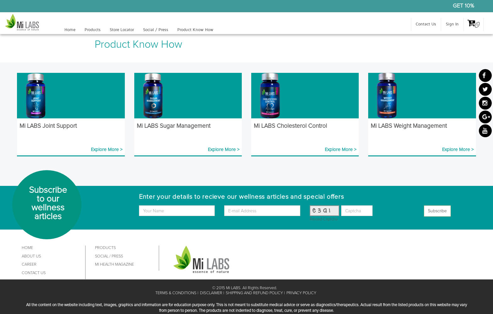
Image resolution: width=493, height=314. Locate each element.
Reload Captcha (324, 219)
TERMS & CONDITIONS (176, 293)
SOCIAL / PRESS (109, 256)
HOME (27, 248)
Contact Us (426, 24)
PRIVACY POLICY (301, 293)
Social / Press (155, 30)
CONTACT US (34, 273)
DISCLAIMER (211, 293)
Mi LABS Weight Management (409, 126)
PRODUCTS (105, 248)
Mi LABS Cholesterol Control (290, 126)
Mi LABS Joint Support (48, 126)
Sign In (452, 24)
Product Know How (195, 30)
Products (93, 30)
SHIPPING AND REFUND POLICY (254, 293)
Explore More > (106, 149)
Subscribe (437, 211)
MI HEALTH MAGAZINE (114, 265)
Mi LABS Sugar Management (173, 126)
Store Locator (122, 30)
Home (69, 30)
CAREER (29, 265)
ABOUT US (31, 256)
